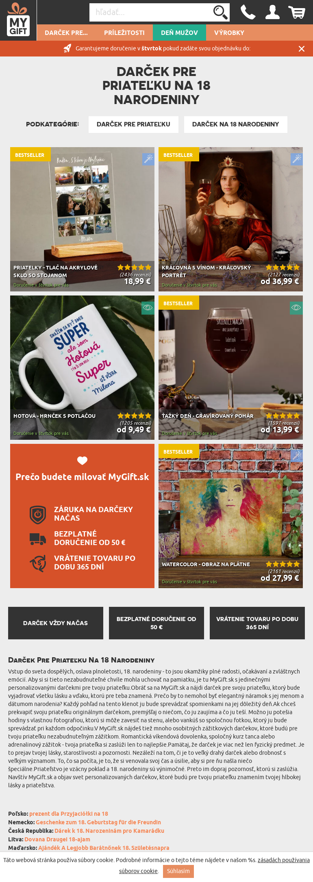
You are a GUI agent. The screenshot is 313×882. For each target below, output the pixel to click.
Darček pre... (66, 33)
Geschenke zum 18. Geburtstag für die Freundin (98, 823)
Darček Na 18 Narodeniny (235, 124)
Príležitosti (124, 33)
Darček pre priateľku (133, 124)
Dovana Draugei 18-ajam (57, 840)
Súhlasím (178, 871)
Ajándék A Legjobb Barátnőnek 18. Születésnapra (104, 848)
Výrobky (229, 33)
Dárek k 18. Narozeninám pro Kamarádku (109, 831)
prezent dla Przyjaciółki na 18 (68, 814)
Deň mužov (179, 33)
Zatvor (301, 48)
